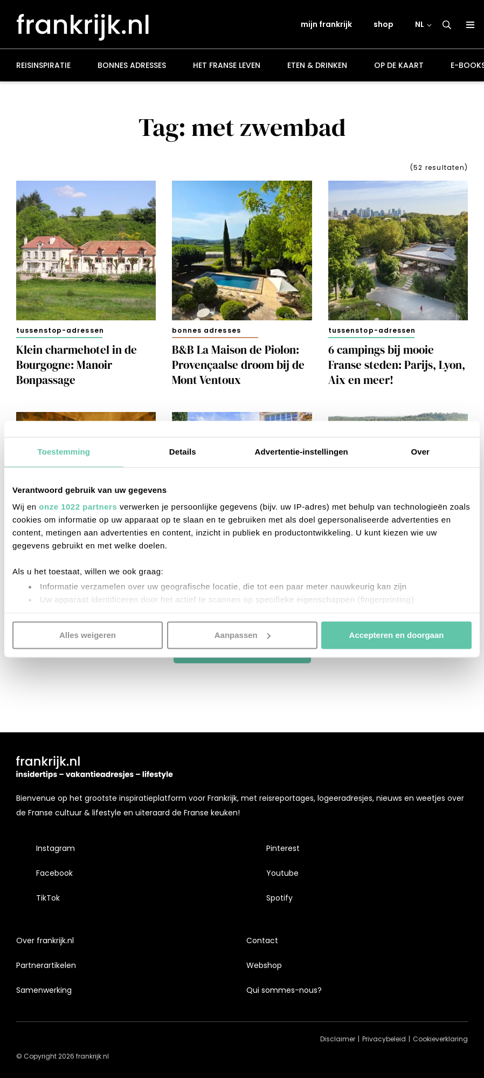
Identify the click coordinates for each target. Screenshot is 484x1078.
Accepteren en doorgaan (396, 635)
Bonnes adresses (132, 66)
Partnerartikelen (46, 965)
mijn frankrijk (326, 25)
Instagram (55, 848)
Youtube (282, 873)
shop (383, 25)
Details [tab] (182, 451)
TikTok (48, 897)
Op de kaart (399, 66)
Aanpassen (243, 635)
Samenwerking (44, 990)
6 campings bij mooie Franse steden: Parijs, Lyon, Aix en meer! (396, 366)
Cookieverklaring (440, 1038)
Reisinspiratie (43, 66)
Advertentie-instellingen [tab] (301, 451)
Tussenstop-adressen (60, 332)
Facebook (54, 873)
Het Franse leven (226, 66)
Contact (262, 940)
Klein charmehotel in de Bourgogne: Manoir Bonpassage (76, 366)
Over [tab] (420, 451)
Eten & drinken (317, 66)
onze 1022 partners (78, 506)
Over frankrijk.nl (45, 940)
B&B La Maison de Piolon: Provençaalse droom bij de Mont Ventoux (238, 366)
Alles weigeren (87, 635)
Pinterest (283, 848)
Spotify (279, 897)
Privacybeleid (384, 1038)
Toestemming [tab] (63, 451)
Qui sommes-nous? (284, 990)
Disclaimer (337, 1038)
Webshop (264, 965)
